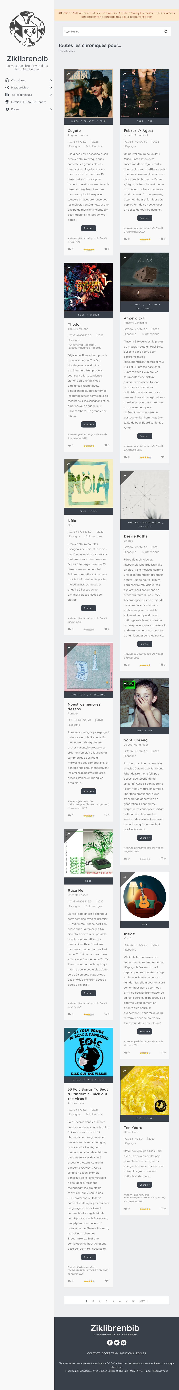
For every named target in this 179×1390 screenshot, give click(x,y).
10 (133, 1300)
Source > (89, 228)
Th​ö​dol (74, 324)
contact (93, 1353)
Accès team (110, 1353)
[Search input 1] (112, 31)
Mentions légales (133, 1353)
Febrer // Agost (138, 130)
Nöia (72, 520)
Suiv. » (143, 1300)
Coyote (74, 130)
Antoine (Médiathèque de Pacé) (87, 238)
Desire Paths (135, 536)
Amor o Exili (134, 318)
